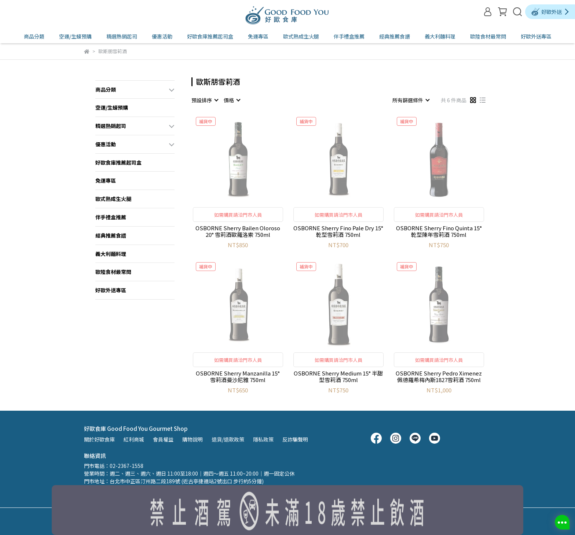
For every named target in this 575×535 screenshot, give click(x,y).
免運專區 (258, 36)
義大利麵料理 (440, 36)
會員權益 (163, 439)
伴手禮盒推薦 (349, 36)
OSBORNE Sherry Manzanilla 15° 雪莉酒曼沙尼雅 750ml (238, 376)
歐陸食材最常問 (488, 36)
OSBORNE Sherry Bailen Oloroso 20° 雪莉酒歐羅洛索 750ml (237, 231)
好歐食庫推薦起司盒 (210, 36)
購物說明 (192, 439)
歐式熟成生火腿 (301, 36)
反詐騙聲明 (295, 439)
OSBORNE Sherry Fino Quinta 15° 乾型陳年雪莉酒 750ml (439, 231)
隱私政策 (263, 439)
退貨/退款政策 (228, 439)
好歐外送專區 (536, 36)
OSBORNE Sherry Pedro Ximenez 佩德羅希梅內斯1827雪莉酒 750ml (439, 376)
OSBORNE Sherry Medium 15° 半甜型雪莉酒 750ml (338, 376)
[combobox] (204, 100)
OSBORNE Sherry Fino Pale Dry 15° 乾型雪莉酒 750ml (338, 231)
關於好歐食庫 (99, 439)
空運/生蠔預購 (75, 36)
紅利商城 (134, 439)
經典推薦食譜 (394, 36)
